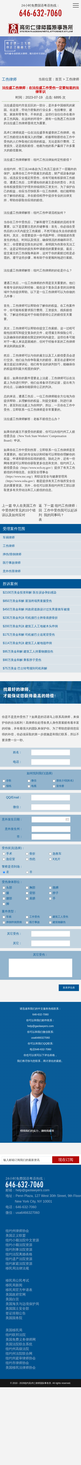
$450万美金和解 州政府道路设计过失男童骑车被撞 (36, 609)
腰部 (7, 898)
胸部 (30, 887)
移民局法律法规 (17, 1268)
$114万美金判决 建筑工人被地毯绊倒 (27, 643)
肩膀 (30, 898)
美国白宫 (12, 1299)
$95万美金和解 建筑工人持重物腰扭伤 (28, 651)
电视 (32, 786)
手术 (7, 853)
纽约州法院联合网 (19, 1353)
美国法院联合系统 (19, 1344)
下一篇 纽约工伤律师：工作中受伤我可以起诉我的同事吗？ (61, 510)
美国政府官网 (16, 1294)
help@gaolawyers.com (32, 1190)
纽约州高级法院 (17, 1349)
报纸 (7, 786)
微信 (32, 780)
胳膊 (54, 887)
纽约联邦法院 (16, 1335)
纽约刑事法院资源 (19, 1249)
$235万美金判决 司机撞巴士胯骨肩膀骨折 (30, 617)
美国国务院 (14, 1318)
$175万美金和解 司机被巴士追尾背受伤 (29, 634)
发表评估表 (69, 987)
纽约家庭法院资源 (19, 1263)
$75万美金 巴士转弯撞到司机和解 (25, 668)
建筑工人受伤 (58, 916)
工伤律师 (9, 545)
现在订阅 (65, 1160)
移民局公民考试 (17, 1280)
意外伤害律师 (12, 571)
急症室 (9, 859)
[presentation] (28, 991)
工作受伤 (33, 916)
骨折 (30, 853)
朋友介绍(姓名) (63, 780)
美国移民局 (14, 1330)
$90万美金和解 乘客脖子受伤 (22, 659)
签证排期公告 (16, 1313)
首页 (58, 79)
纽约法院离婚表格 (19, 1254)
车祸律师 (9, 537)
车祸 (7, 916)
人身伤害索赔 (58, 722)
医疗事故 (33, 922)
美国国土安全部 (17, 1308)
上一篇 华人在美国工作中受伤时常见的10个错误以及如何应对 (19, 510)
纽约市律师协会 (17, 1363)
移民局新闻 (14, 1285)
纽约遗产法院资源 (19, 1259)
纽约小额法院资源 (19, 1245)
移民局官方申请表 (19, 1290)
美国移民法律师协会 (21, 1367)
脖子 (54, 893)
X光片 (55, 859)
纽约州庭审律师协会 (21, 1358)
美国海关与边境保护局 (22, 1304)
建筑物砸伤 (57, 922)
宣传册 (58, 786)
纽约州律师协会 (17, 1231)
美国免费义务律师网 (21, 1339)
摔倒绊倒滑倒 (12, 922)
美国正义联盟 (16, 1235)
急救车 (55, 853)
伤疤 (30, 859)
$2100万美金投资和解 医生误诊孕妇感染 (29, 592)
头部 (7, 887)
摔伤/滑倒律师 (12, 554)
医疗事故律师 (12, 562)
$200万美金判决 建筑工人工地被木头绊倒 (30, 626)
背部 (30, 893)
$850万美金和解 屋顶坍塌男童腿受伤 (27, 600)
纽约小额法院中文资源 (22, 1240)
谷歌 (7, 780)
